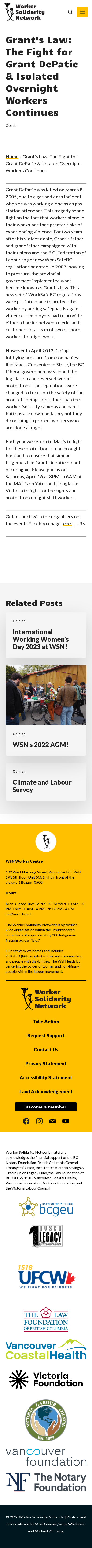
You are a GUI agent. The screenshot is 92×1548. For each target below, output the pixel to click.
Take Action (46, 1021)
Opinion (12, 125)
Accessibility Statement (46, 1077)
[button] (82, 12)
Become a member (46, 1107)
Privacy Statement (46, 1063)
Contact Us (46, 1049)
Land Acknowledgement (46, 1091)
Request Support (46, 1035)
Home (12, 156)
